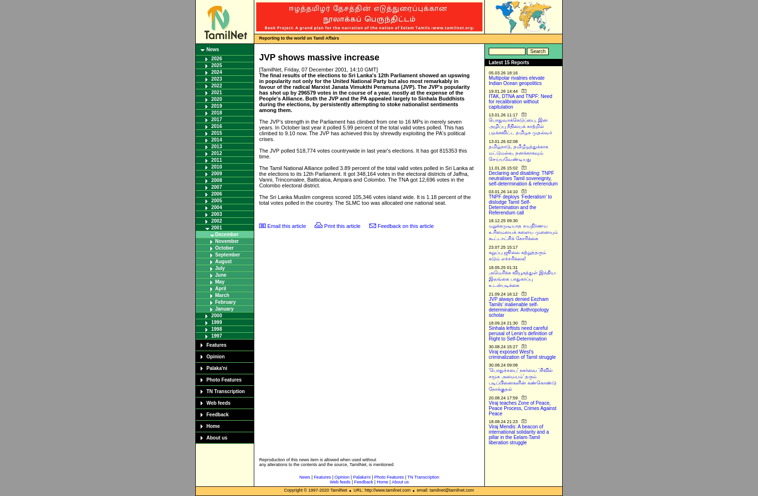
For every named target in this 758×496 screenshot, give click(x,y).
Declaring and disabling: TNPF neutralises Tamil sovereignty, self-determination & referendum (523, 178)
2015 (216, 133)
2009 (216, 173)
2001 (216, 227)
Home (213, 426)
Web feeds (218, 403)
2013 (216, 146)
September (227, 254)
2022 (216, 85)
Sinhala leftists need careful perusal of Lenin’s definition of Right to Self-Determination (521, 333)
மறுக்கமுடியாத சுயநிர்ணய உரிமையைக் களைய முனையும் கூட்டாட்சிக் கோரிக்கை (523, 232)
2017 (216, 119)
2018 (216, 112)
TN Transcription (225, 391)
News (212, 49)
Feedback (217, 414)
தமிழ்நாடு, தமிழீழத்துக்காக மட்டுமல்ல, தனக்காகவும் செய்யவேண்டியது (518, 153)
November (227, 241)
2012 (216, 153)
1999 (216, 322)
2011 (216, 160)
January (224, 309)
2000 (216, 315)
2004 (216, 207)
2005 (216, 200)
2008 (216, 180)
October (224, 248)
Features (216, 345)
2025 (216, 65)
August (223, 261)
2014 (216, 139)
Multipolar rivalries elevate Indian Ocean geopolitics (517, 80)
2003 (216, 214)
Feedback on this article (406, 226)
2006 (216, 194)
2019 (216, 106)
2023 (216, 79)
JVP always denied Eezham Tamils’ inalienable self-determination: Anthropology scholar (519, 307)
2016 (216, 126)
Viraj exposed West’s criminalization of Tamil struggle (522, 354)
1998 (216, 329)
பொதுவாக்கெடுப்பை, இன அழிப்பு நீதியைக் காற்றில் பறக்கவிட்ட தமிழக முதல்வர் (520, 126)
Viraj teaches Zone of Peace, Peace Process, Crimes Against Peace (522, 408)
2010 (216, 167)
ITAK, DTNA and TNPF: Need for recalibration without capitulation (520, 102)
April (220, 288)
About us (216, 437)
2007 (216, 187)
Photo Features (224, 380)
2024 (216, 72)
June (220, 275)
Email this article (286, 226)
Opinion (215, 356)
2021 (216, 92)
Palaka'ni (216, 368)
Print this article (342, 226)
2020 (216, 99)
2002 (216, 221)
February (225, 302)
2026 (216, 58)
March (222, 295)
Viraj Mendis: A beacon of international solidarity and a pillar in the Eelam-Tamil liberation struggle (519, 434)
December (226, 234)
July (220, 268)
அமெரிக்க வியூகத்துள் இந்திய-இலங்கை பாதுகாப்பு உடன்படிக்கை (522, 279)
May (219, 281)
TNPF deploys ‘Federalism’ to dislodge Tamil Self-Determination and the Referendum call (520, 204)
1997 (216, 336)
